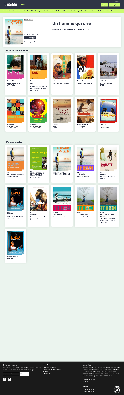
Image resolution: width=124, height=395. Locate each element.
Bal (31, 83)
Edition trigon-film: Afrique (37, 174)
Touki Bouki (105, 127)
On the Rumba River (106, 84)
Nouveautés (7, 11)
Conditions (110, 11)
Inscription (114, 5)
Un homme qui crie (15, 174)
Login (104, 5)
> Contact (85, 381)
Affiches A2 (28, 20)
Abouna (33, 214)
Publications (102, 11)
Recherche (25, 11)
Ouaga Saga (12, 127)
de (109, 1)
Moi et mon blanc (84, 83)
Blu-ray (37, 11)
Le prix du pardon (61, 83)
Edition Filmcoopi (74, 11)
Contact (117, 1)
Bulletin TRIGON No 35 (107, 215)
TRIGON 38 (57, 214)
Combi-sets (16, 11)
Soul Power (35, 127)
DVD (32, 11)
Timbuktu (81, 127)
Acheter (30, 38)
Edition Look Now (61, 11)
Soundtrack (85, 11)
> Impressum (46, 373)
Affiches (93, 11)
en (112, 1)
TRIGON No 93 (82, 214)
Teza (55, 127)
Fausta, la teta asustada (13, 84)
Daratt (103, 174)
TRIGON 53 (81, 174)
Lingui (10, 214)
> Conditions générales (49, 367)
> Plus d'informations (89, 379)
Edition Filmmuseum (48, 11)
